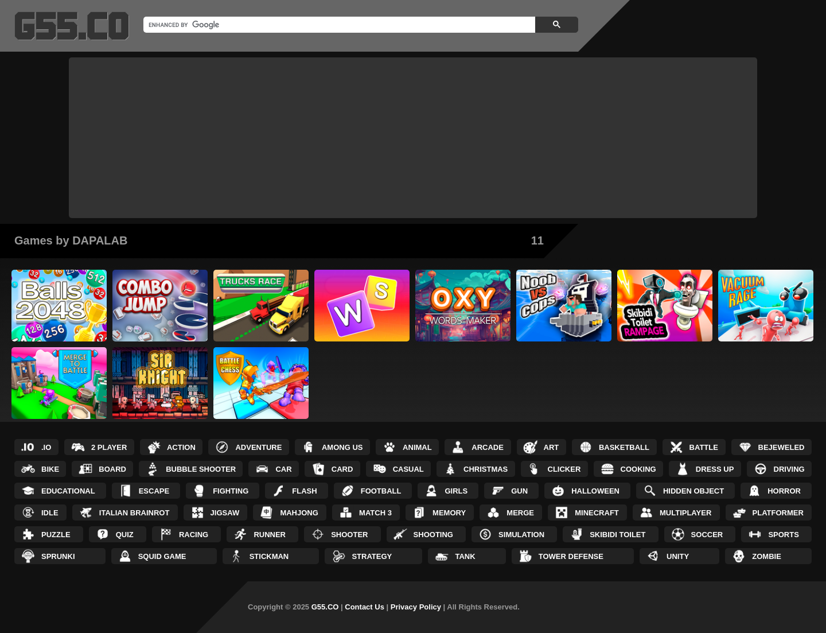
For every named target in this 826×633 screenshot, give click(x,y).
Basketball (624, 447)
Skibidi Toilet (617, 534)
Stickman (269, 556)
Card (342, 469)
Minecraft (597, 512)
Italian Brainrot (134, 512)
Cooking (638, 469)
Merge (520, 512)
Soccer (707, 534)
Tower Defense (571, 556)
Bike (50, 469)
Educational (68, 491)
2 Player (109, 447)
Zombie (766, 556)
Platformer (778, 512)
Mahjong (299, 512)
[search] (338, 25)
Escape (154, 491)
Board (112, 469)
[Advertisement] (413, 137)
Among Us (342, 447)
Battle (703, 447)
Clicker (564, 469)
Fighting (230, 491)
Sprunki (58, 556)
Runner (270, 534)
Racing (193, 534)
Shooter (349, 534)
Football (381, 491)
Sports (783, 534)
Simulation (521, 534)
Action (181, 447)
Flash (304, 491)
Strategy (372, 556)
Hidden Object (693, 491)
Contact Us (364, 607)
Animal (417, 447)
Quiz (125, 534)
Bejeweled (781, 447)
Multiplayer (685, 512)
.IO (46, 447)
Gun (519, 491)
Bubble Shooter (201, 469)
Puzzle (56, 534)
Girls (456, 491)
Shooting (433, 534)
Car (283, 469)
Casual (408, 469)
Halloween (595, 491)
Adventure (258, 447)
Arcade (488, 447)
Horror (784, 491)
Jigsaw (225, 512)
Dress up (715, 469)
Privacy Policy (416, 607)
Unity (678, 556)
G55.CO (325, 607)
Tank (465, 556)
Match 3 (375, 512)
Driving (789, 469)
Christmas (485, 469)
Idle (50, 512)
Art (551, 447)
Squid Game (162, 556)
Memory (449, 512)
